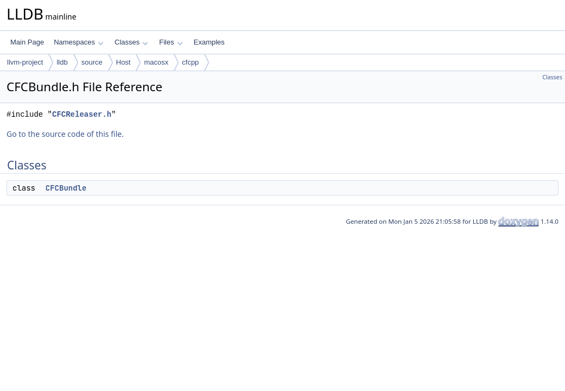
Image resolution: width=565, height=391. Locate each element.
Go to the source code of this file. (65, 134)
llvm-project (25, 62)
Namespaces (78, 42)
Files (170, 42)
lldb (61, 62)
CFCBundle (66, 188)
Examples (209, 42)
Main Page (27, 42)
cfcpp (190, 62)
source (92, 62)
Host (123, 62)
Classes (131, 42)
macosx (156, 62)
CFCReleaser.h (81, 114)
